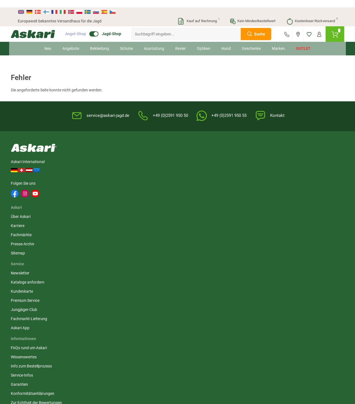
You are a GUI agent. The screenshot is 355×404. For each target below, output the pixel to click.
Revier (180, 41)
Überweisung (301, 172)
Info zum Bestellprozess (201, 172)
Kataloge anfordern (143, 163)
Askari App (135, 209)
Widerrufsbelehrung (252, 163)
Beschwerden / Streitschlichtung (249, 214)
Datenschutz (246, 172)
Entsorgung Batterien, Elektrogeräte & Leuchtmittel (254, 187)
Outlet (303, 41)
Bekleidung (99, 41)
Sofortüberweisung (306, 154)
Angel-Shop (82, 26)
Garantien (189, 191)
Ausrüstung (154, 41)
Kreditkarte (299, 181)
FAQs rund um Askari (199, 154)
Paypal (295, 191)
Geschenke (251, 41)
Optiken (203, 41)
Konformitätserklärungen (202, 200)
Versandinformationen (62, 345)
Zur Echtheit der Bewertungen (194, 212)
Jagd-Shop (118, 26)
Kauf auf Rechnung (198, 14)
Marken (278, 41)
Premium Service (140, 181)
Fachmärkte (92, 172)
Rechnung (298, 200)
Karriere (88, 163)
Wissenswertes (194, 163)
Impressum (245, 202)
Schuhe (126, 41)
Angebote (70, 41)
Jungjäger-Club (139, 191)
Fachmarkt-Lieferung (144, 200)
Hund (226, 41)
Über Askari (92, 154)
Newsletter (135, 154)
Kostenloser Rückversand (311, 14)
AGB (239, 154)
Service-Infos (192, 181)
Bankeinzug (300, 163)
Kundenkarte (137, 172)
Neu (47, 41)
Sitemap (89, 191)
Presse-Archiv (93, 181)
